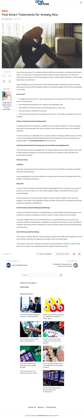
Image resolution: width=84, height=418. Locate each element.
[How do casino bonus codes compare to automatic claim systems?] (53, 329)
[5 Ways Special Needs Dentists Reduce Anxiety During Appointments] (7, 96)
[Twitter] (10, 76)
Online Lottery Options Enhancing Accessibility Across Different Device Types (53, 316)
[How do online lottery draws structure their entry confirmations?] (53, 378)
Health (4, 11)
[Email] (10, 81)
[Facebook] (4, 76)
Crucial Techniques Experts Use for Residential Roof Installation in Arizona (53, 365)
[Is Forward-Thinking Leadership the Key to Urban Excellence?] (30, 305)
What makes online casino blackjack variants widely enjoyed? (28, 365)
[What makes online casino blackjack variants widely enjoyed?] (30, 354)
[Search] (81, 3)
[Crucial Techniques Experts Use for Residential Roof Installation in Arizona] (53, 354)
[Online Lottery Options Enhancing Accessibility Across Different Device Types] (53, 305)
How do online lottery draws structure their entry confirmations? (52, 390)
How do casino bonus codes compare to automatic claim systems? (52, 341)
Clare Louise (8, 19)
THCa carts (24, 287)
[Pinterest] (4, 81)
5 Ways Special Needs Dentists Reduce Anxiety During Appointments (6, 106)
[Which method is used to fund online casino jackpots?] (30, 329)
